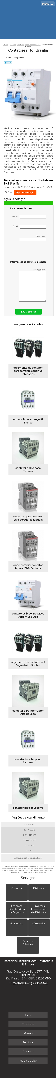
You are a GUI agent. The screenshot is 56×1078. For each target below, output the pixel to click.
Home (28, 1015)
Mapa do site (28, 1060)
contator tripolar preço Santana (28, 761)
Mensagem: (32, 285)
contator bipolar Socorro (28, 807)
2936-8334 (20, 983)
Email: (29, 227)
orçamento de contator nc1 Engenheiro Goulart (28, 664)
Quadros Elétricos (28, 943)
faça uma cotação (25, 192)
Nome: (29, 216)
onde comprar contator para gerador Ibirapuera (28, 518)
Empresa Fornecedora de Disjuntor (39, 909)
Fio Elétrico (17, 923)
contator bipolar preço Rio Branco (28, 421)
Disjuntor (39, 888)
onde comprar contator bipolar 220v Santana (28, 567)
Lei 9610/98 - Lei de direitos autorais (33, 872)
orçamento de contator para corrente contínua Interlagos (28, 371)
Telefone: (33, 238)
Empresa (28, 1024)
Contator (17, 888)
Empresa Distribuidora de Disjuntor (17, 909)
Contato (28, 1051)
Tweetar (8, 62)
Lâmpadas (39, 923)
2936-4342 (40, 983)
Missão (28, 1033)
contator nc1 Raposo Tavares (28, 470)
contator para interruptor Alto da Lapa (28, 712)
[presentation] (28, 251)
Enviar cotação (28, 311)
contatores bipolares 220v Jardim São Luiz (28, 615)
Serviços (28, 878)
